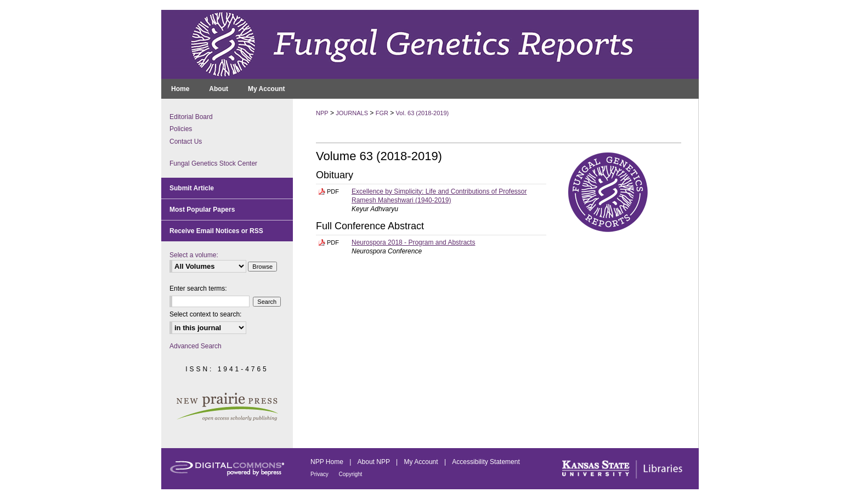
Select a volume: (193, 255)
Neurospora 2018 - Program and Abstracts (413, 242)
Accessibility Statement (485, 462)
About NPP (375, 462)
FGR (382, 113)
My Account (422, 462)
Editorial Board (191, 117)
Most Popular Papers (202, 209)
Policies (180, 129)
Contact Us (185, 141)
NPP (322, 113)
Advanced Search (195, 346)
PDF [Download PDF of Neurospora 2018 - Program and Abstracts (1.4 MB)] (333, 242)
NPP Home (327, 462)
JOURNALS (352, 113)
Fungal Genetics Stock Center (213, 163)
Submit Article (191, 188)
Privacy (320, 474)
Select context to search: (205, 314)
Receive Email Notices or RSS (216, 231)
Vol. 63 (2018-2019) (422, 113)
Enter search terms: (198, 288)
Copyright (351, 474)
